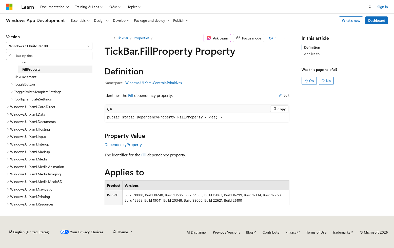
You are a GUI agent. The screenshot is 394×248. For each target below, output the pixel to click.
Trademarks (341, 232)
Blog (249, 232)
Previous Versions (226, 232)
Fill (130, 95)
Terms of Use (316, 232)
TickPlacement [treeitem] (25, 76)
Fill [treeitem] (24, 61)
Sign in (382, 6)
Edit (284, 95)
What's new (351, 20)
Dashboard (376, 20)
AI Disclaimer (197, 232)
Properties (141, 37)
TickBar (122, 37)
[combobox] (49, 46)
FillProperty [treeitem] (31, 69)
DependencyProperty (123, 144)
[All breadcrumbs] (109, 38)
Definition (312, 47)
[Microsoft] (9, 7)
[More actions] (285, 38)
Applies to (312, 53)
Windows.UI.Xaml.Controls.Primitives (153, 82)
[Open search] (370, 6)
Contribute (271, 232)
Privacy (291, 232)
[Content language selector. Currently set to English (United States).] (29, 232)
